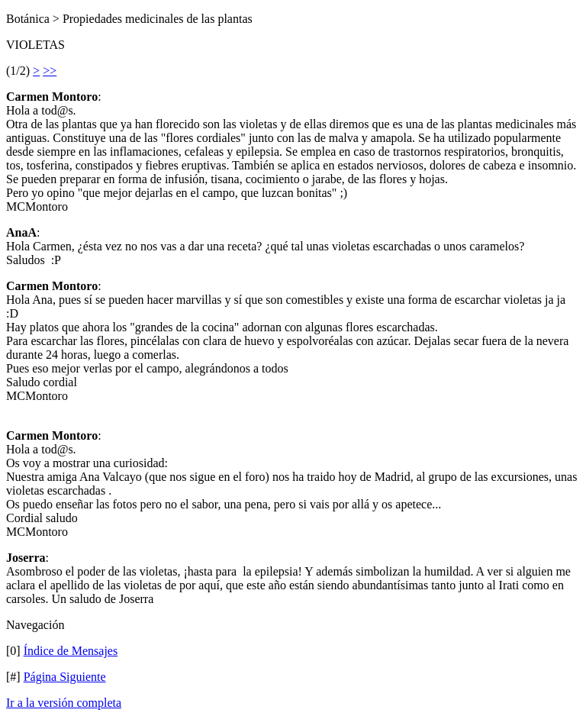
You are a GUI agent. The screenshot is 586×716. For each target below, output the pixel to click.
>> (49, 70)
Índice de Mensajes (71, 650)
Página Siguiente (65, 676)
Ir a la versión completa (63, 702)
